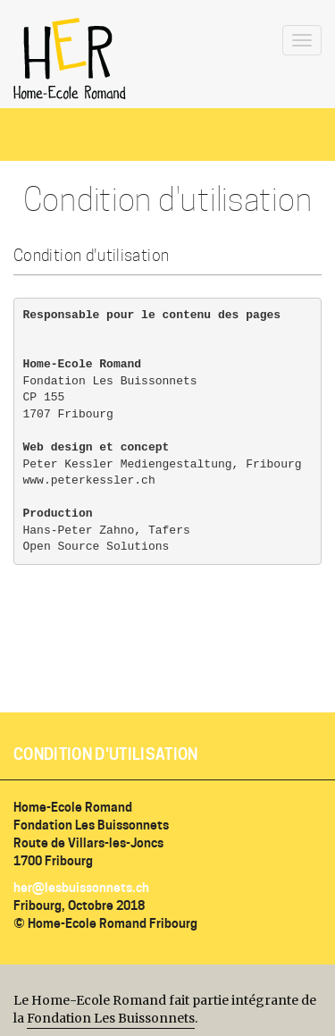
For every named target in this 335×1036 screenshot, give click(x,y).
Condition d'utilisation (105, 754)
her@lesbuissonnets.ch (81, 887)
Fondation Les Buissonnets (111, 1018)
